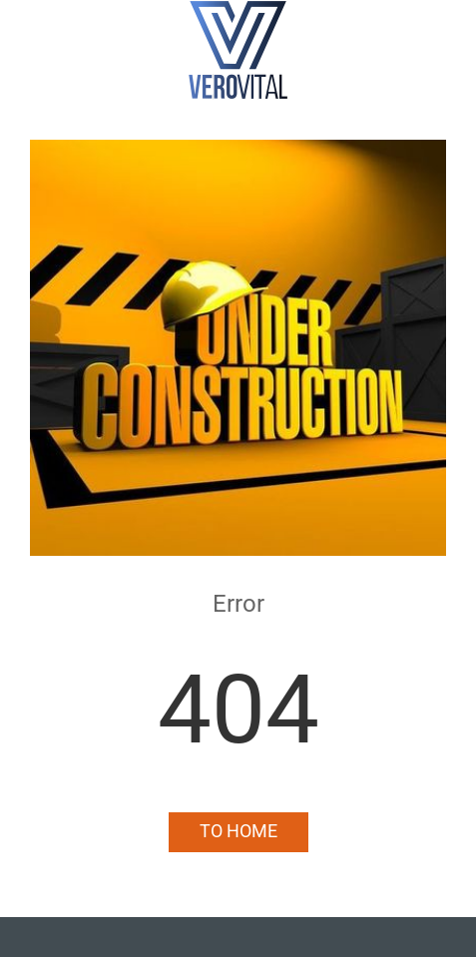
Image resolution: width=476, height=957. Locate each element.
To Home (238, 831)
